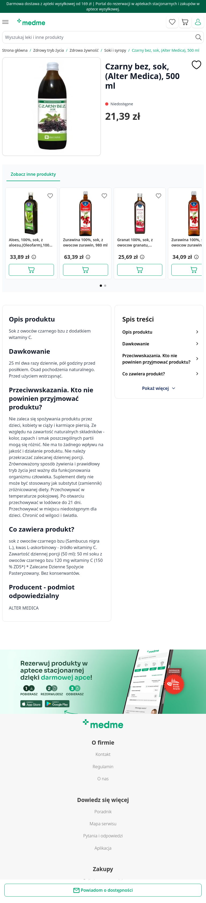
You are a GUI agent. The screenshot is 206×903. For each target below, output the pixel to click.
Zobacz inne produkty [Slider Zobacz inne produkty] (33, 174)
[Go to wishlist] (172, 22)
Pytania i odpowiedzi (103, 836)
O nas (103, 779)
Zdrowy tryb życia (48, 50)
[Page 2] (105, 286)
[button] (33, 257)
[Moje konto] (198, 22)
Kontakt (103, 754)
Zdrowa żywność (83, 50)
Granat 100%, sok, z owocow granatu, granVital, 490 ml (135, 242)
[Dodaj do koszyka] (31, 270)
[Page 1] (101, 286)
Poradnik (103, 812)
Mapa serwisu (103, 824)
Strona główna (15, 50)
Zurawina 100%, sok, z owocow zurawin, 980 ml (85, 242)
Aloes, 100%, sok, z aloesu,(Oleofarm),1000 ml (30, 242)
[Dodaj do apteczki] (196, 64)
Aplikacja (102, 848)
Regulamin (103, 767)
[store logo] (31, 22)
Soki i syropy (115, 50)
